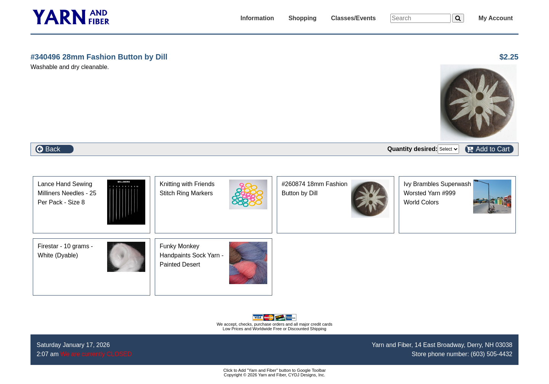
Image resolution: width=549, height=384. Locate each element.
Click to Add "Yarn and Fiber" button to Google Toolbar (274, 370)
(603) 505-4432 (491, 354)
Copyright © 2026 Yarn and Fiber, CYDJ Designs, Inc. (274, 375)
